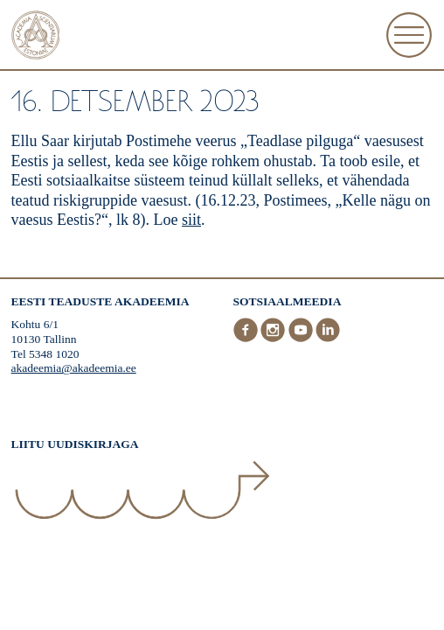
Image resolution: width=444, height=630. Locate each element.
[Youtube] (302, 338)
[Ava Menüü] (409, 35)
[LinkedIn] (328, 338)
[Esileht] (35, 37)
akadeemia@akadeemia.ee (73, 367)
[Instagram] (274, 338)
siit (191, 219)
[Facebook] (247, 338)
